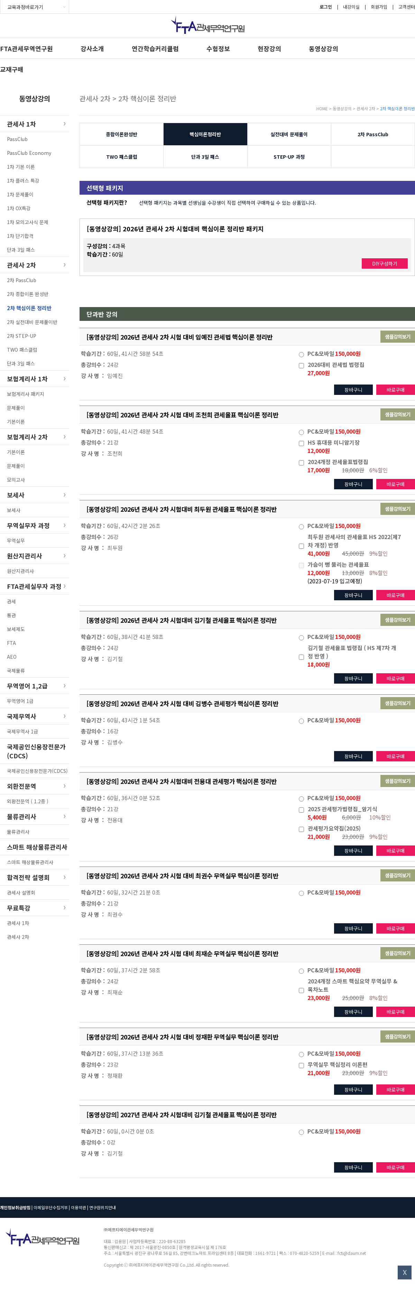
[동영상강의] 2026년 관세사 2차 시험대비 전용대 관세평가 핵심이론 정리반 (181, 781)
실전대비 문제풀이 (289, 134)
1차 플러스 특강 (23, 180)
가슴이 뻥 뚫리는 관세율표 (338, 564)
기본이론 (16, 421)
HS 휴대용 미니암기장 (334, 442)
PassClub (17, 139)
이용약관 (78, 1207)
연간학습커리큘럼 (155, 48)
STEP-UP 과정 (289, 156)
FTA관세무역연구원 (26, 48)
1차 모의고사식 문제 (27, 222)
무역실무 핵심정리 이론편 (338, 1064)
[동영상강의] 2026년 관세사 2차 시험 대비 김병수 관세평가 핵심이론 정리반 (182, 703)
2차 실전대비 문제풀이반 (32, 321)
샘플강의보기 (397, 336)
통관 (11, 615)
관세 (11, 601)
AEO (12, 656)
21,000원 (318, 836)
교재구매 (12, 69)
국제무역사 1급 (22, 731)
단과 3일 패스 (21, 249)
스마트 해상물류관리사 (30, 862)
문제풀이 (16, 407)
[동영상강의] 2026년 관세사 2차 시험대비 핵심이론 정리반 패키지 (175, 228)
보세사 (13, 510)
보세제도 (16, 629)
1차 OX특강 (19, 208)
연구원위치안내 (102, 1207)
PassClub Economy (29, 152)
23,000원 (318, 997)
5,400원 (317, 817)
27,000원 (318, 373)
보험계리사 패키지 (25, 393)
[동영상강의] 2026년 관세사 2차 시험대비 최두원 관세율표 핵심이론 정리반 (181, 509)
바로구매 (396, 389)
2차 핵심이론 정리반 (29, 308)
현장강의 (269, 48)
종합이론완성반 (121, 134)
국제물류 (16, 670)
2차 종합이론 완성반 (27, 293)
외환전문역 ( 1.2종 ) (27, 801)
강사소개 (92, 48)
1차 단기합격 (20, 235)
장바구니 (353, 389)
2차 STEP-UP (21, 335)
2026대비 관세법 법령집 (336, 364)
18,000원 (318, 664)
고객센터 (406, 6)
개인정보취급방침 (15, 1207)
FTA (11, 642)
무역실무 (16, 540)
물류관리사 (18, 831)
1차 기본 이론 (21, 166)
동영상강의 (323, 48)
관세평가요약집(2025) (334, 828)
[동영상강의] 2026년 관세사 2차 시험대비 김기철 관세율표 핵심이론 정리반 (181, 620)
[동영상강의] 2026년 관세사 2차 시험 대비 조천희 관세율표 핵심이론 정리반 (182, 414)
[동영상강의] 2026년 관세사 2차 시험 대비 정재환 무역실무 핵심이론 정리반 (182, 1036)
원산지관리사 (20, 570)
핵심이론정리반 (205, 134)
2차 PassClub (21, 280)
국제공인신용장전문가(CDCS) (37, 770)
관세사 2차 (18, 936)
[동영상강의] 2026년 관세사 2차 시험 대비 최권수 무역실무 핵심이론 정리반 (182, 875)
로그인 (326, 6)
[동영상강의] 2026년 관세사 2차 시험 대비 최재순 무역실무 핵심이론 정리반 (182, 953)
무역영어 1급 (20, 700)
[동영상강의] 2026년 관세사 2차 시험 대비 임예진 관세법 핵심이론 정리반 (179, 336)
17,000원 (318, 470)
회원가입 (379, 6)
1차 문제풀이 (20, 194)
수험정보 (218, 48)
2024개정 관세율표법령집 (338, 461)
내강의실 (351, 6)
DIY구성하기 (384, 263)
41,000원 (318, 553)
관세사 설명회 (21, 892)
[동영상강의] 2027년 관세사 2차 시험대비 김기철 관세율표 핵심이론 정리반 (181, 1114)
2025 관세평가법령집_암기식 (342, 809)
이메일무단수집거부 (51, 1207)
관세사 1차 (18, 922)
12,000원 (318, 450)
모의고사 (16, 479)
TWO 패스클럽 (22, 349)
